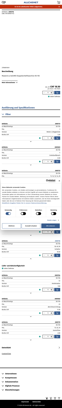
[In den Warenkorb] (57, 92)
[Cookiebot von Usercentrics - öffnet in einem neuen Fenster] (47, 180)
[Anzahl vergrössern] (52, 92)
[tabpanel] (31, 354)
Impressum (25, 402)
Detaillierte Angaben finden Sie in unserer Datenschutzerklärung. (24, 203)
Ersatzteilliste (6, 353)
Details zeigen (51, 220)
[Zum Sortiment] (4, 2)
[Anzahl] (48, 92)
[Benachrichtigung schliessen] (59, 7)
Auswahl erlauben (31, 226)
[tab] (6, 347)
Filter (6, 114)
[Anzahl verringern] (44, 92)
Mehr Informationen (10, 82)
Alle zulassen (50, 226)
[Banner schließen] (59, 180)
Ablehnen (11, 226)
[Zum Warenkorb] (58, 2)
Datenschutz (36, 402)
